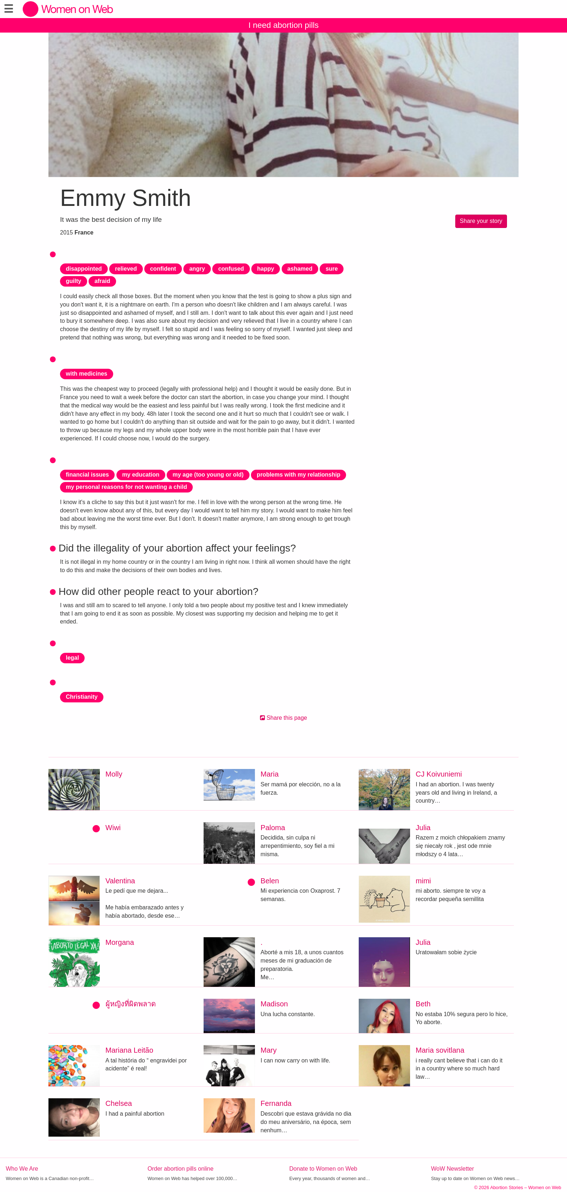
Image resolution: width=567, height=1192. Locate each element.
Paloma (273, 828)
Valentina (120, 881)
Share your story (481, 221)
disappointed (84, 269)
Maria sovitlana (440, 1050)
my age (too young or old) (207, 475)
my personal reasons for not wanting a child (126, 487)
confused (231, 269)
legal (72, 658)
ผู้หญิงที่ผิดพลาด (131, 1004)
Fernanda (276, 1103)
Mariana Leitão (129, 1050)
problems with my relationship (298, 475)
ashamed (299, 269)
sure (331, 269)
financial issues (87, 475)
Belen (270, 881)
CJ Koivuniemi (439, 774)
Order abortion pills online (180, 1169)
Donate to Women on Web (323, 1169)
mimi (423, 881)
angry (197, 269)
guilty (73, 281)
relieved (126, 269)
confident (163, 269)
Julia (423, 828)
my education (140, 475)
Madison (274, 1004)
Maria (270, 774)
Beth (423, 1004)
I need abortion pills (283, 25)
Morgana (120, 942)
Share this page (283, 718)
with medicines (86, 374)
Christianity (82, 697)
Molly (114, 774)
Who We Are (22, 1169)
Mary (269, 1050)
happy (265, 269)
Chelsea (119, 1103)
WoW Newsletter (452, 1169)
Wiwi (113, 828)
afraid (102, 281)
